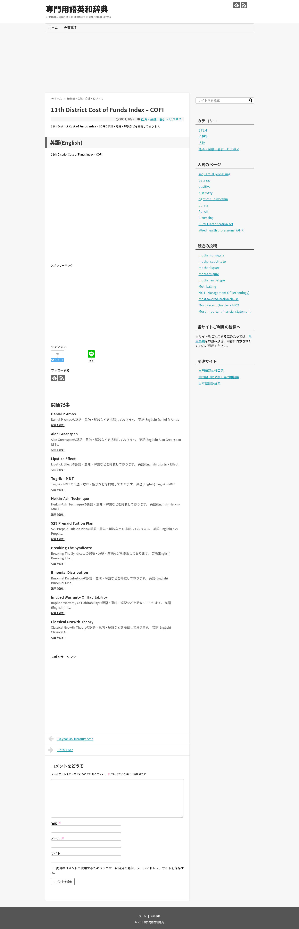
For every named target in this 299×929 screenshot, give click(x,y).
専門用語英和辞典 (77, 8)
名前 (56, 823)
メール (57, 838)
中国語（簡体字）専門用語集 (219, 377)
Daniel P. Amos (63, 413)
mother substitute (212, 261)
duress (203, 205)
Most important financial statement (225, 311)
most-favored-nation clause (219, 298)
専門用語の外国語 (211, 370)
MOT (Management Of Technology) (224, 292)
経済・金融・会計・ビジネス (161, 119)
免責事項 (70, 27)
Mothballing (207, 286)
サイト (55, 853)
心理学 (203, 136)
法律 (202, 142)
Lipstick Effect (63, 458)
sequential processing (214, 174)
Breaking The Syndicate (71, 547)
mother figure (209, 273)
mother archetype (212, 280)
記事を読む (58, 425)
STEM (203, 130)
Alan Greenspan (64, 433)
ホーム (53, 27)
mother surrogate (211, 255)
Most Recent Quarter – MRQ (219, 305)
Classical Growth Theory (72, 621)
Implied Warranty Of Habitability (79, 597)
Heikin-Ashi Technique (70, 498)
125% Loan (60, 750)
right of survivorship (213, 199)
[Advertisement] (149, 62)
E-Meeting (206, 217)
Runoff (203, 211)
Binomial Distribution (69, 572)
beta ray (204, 180)
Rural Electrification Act (216, 224)
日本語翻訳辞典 (209, 383)
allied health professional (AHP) (222, 230)
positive (205, 186)
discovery (205, 192)
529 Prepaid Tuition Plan (72, 523)
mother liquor (209, 267)
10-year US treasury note (71, 739)
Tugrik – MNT (62, 478)
